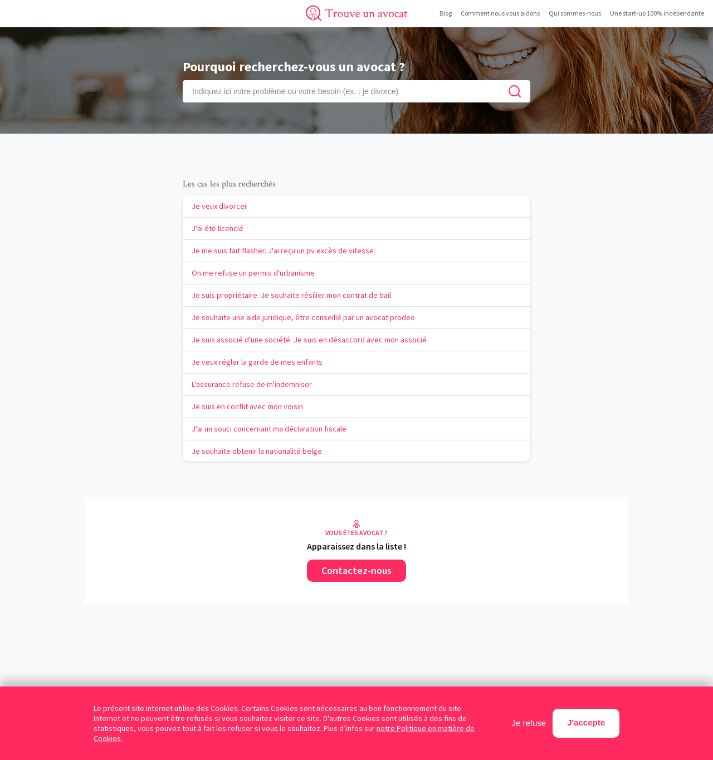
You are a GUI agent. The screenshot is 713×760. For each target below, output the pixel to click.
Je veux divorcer (219, 206)
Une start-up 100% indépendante (657, 13)
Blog (445, 13)
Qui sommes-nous (575, 13)
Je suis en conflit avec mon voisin (247, 406)
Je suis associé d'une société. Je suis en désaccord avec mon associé (309, 340)
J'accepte (586, 722)
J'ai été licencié (217, 228)
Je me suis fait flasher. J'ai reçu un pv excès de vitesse (283, 251)
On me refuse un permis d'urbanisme (253, 273)
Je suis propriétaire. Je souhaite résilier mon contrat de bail (291, 295)
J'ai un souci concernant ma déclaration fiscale (269, 429)
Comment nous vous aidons (500, 13)
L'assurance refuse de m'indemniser (252, 384)
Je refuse (529, 723)
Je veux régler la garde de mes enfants (257, 362)
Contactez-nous (356, 570)
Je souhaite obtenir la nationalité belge (257, 451)
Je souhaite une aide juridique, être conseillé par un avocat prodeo (303, 317)
